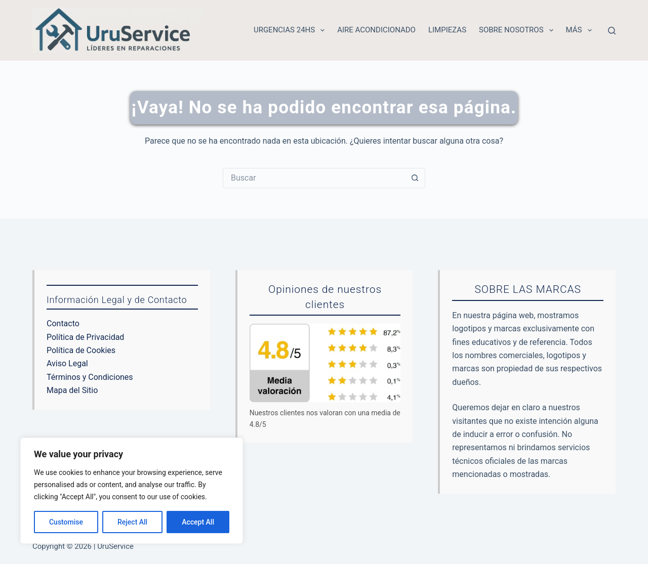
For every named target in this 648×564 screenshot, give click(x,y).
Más (581, 30)
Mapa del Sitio (72, 390)
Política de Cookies (81, 350)
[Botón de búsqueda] (415, 178)
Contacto (63, 323)
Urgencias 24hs (291, 30)
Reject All (132, 522)
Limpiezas (447, 29)
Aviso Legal (67, 363)
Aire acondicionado (376, 29)
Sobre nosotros (518, 30)
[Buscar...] (314, 178)
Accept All (198, 522)
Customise (66, 522)
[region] (131, 491)
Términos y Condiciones (90, 377)
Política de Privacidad (85, 337)
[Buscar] (612, 30)
